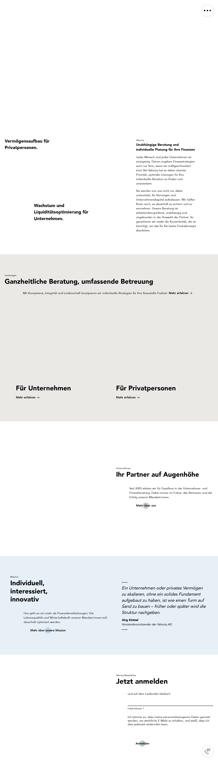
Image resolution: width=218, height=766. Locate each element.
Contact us (207, 751)
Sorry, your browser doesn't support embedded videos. (109, 70)
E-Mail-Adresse (135, 708)
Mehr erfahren (178, 293)
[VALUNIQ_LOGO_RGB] (20, 6)
